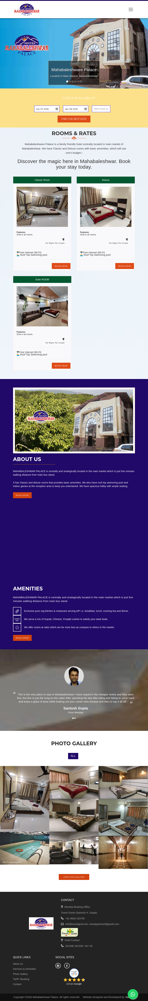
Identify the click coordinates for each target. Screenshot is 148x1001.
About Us (18, 963)
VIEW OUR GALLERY (74, 877)
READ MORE (22, 495)
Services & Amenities (24, 969)
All (73, 755)
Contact (17, 984)
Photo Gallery (20, 974)
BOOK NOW (61, 266)
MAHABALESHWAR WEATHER (74, 568)
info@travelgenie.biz (76, 924)
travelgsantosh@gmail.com (104, 924)
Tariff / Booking (21, 979)
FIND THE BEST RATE (74, 119)
